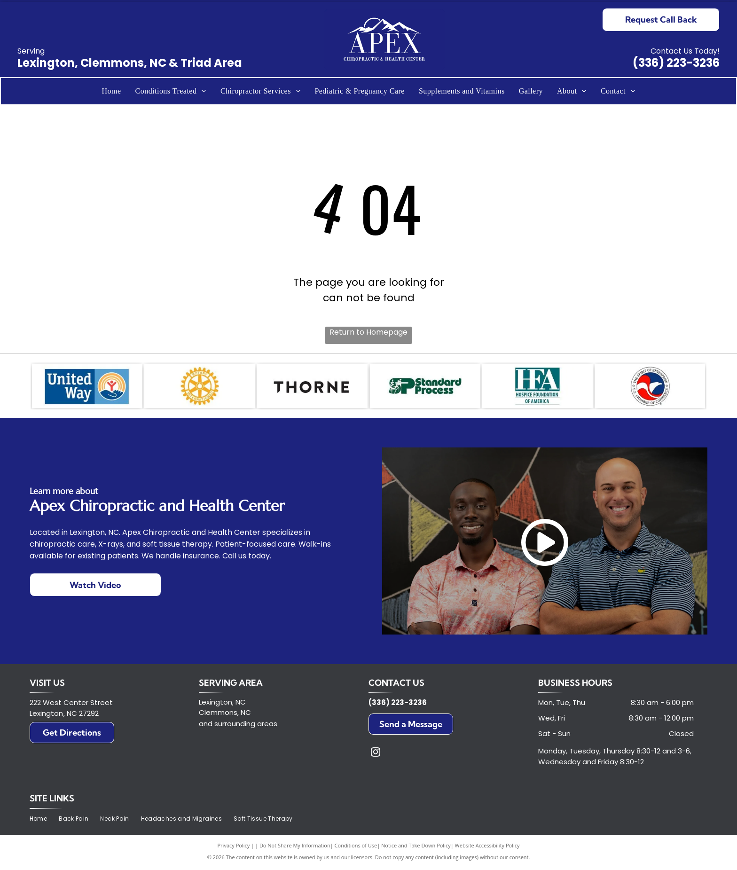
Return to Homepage (368, 332)
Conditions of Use (356, 847)
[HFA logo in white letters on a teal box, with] (537, 387)
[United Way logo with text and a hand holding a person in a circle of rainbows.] (87, 387)
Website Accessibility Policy (487, 847)
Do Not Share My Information (294, 847)
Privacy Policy (234, 847)
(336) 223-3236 (676, 63)
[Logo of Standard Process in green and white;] (425, 387)
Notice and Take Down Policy (416, 847)
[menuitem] (111, 91)
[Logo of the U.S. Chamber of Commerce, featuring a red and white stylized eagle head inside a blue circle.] (650, 387)
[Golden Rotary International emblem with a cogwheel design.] (199, 387)
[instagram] (375, 755)
